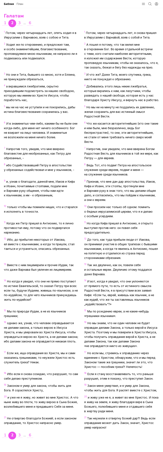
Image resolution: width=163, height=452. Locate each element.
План (19, 4)
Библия (9, 4)
